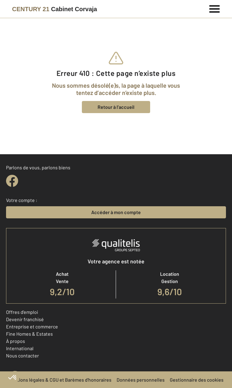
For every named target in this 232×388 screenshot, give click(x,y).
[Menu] (214, 8)
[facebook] (12, 181)
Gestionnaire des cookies (197, 380)
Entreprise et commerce (32, 326)
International (20, 348)
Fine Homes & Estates (29, 334)
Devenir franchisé (25, 319)
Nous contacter (22, 355)
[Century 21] (54, 9)
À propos (15, 341)
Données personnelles (141, 380)
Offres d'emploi (22, 312)
